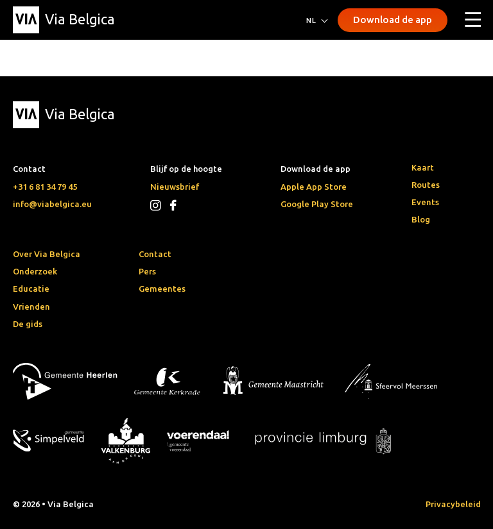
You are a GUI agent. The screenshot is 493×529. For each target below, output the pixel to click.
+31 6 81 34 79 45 (45, 186)
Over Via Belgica (46, 253)
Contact (155, 253)
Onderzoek (35, 271)
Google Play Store (317, 203)
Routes (425, 184)
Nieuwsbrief (174, 186)
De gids (27, 323)
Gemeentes (162, 288)
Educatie (31, 288)
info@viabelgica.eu (52, 203)
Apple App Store (314, 186)
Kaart (422, 167)
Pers (147, 271)
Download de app (392, 19)
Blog (420, 219)
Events (425, 201)
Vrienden (31, 306)
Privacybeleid (453, 504)
